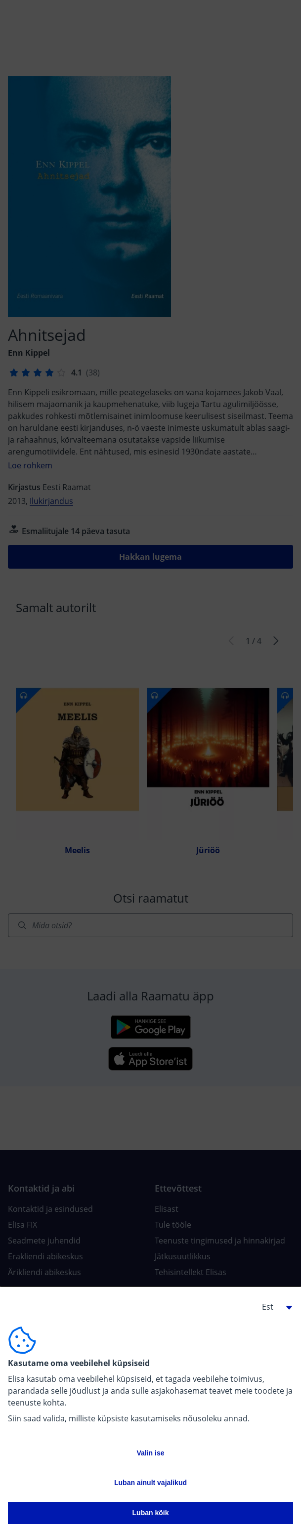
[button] (273, 1307)
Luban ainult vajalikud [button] (150, 1483)
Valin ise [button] (150, 1453)
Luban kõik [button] (150, 1513)
